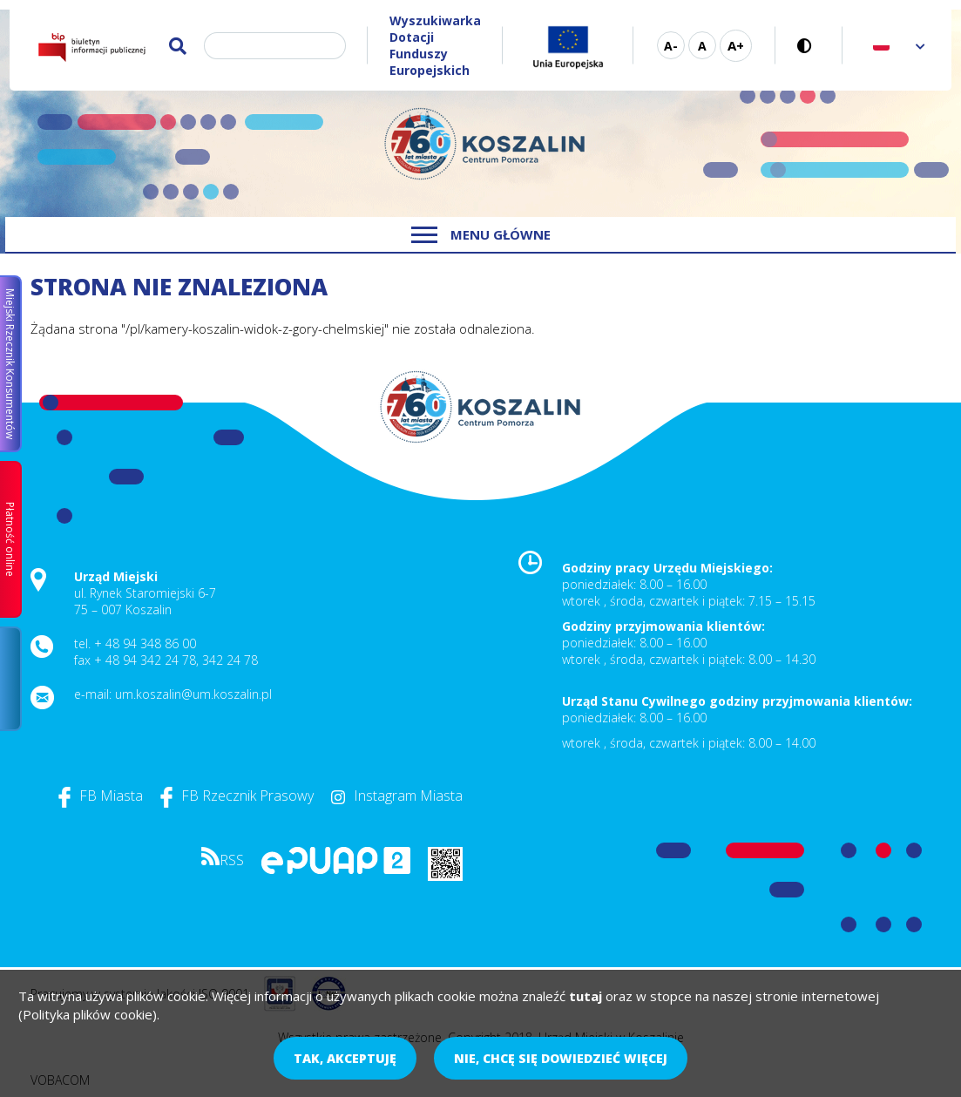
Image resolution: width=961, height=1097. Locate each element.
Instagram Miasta (397, 795)
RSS (222, 860)
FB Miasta (100, 795)
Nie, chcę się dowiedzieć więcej (560, 1058)
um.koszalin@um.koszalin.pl (193, 694)
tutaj (585, 996)
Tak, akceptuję (345, 1058)
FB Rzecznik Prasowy (237, 795)
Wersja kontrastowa (809, 45)
